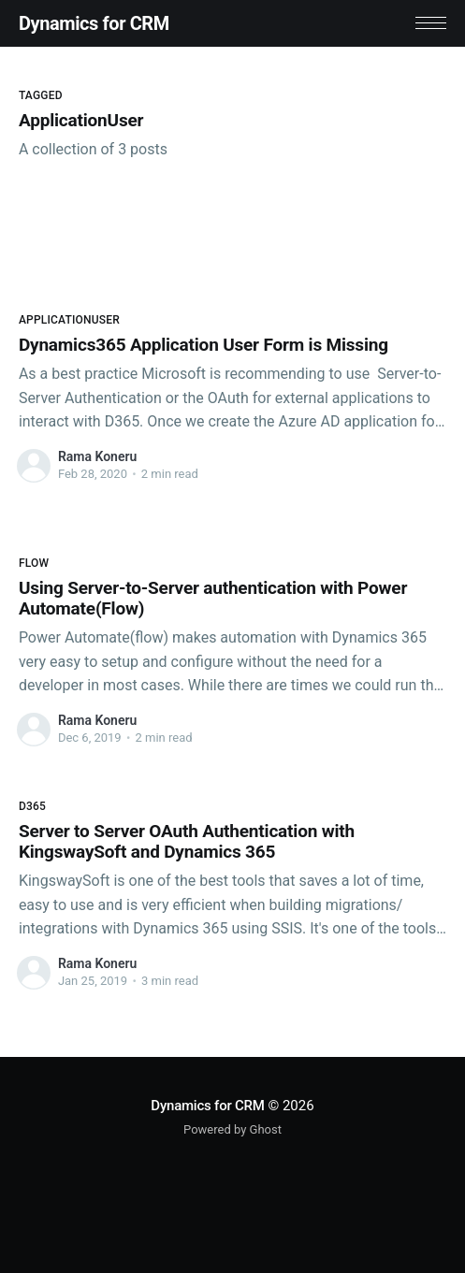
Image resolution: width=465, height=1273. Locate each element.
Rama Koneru (97, 456)
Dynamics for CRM (94, 23)
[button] (430, 22)
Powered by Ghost (232, 1129)
